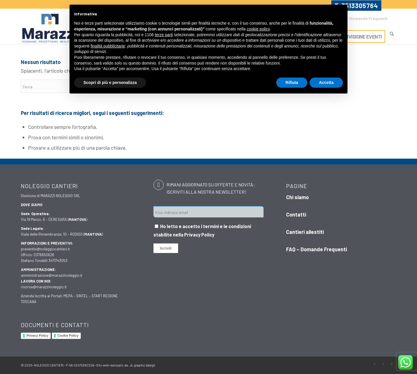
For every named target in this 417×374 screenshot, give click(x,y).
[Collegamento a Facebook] (374, 364)
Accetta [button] (326, 82)
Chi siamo (297, 197)
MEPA (68, 296)
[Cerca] (391, 34)
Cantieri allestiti (305, 232)
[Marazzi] (51, 29)
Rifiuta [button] (292, 82)
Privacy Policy (37, 335)
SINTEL (82, 296)
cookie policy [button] (258, 29)
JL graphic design (142, 365)
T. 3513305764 (356, 5)
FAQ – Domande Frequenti (362, 18)
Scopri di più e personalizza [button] (110, 82)
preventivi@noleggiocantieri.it (45, 249)
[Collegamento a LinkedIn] (391, 364)
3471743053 (57, 260)
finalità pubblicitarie (108, 46)
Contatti (296, 214)
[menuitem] (361, 18)
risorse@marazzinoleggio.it (44, 287)
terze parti (164, 34)
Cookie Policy (68, 335)
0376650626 (44, 254)
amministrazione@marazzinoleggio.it (51, 275)
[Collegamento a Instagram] (383, 364)
